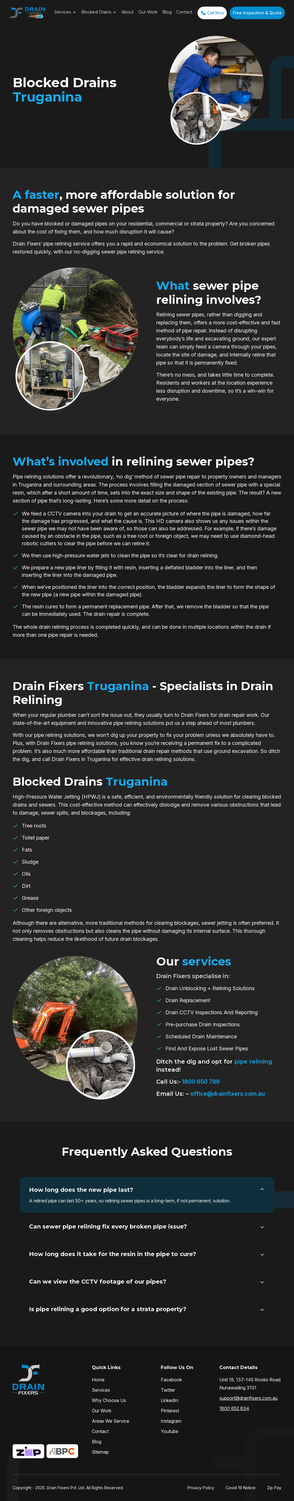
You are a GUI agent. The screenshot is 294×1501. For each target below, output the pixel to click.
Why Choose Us (109, 1400)
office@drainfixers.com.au (227, 1093)
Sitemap (100, 1452)
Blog (167, 12)
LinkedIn (169, 1400)
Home (98, 1380)
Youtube (169, 1431)
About (127, 12)
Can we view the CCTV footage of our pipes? (97, 1281)
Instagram (171, 1421)
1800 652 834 (234, 1408)
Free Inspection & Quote (257, 12)
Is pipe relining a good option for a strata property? (107, 1309)
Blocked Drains (96, 12)
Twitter (168, 1390)
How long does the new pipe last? (81, 1189)
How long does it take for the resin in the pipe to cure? (112, 1254)
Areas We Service (110, 1421)
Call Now (212, 13)
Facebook (171, 1380)
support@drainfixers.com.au (248, 1398)
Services (62, 12)
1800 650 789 (200, 1081)
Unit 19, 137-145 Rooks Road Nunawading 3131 (250, 1384)
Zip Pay (274, 1487)
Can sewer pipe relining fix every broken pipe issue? (108, 1226)
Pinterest (170, 1411)
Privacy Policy (200, 1487)
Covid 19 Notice (241, 1487)
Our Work (148, 12)
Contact (184, 12)
